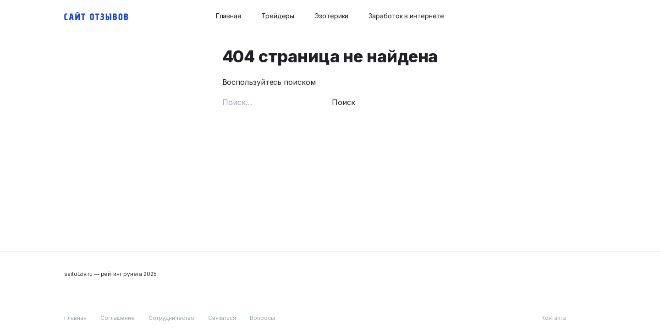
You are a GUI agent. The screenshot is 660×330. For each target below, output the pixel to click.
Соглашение (117, 317)
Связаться (222, 317)
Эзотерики (331, 16)
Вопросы (262, 317)
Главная (228, 16)
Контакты (553, 317)
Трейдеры (277, 16)
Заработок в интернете (406, 16)
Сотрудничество (171, 317)
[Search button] (590, 16)
